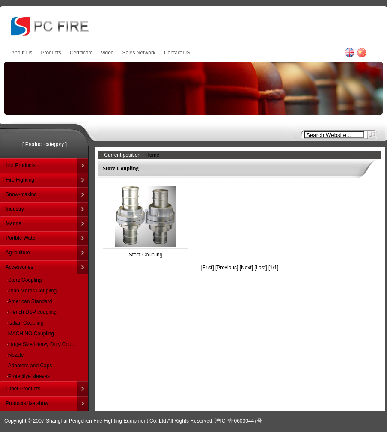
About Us (21, 53)
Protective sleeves (29, 376)
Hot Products (20, 165)
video (107, 53)
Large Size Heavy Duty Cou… (42, 344)
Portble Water (21, 238)
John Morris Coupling (32, 291)
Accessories (19, 267)
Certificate (81, 53)
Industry (15, 209)
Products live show (27, 403)
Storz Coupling (25, 280)
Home (152, 155)
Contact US (177, 53)
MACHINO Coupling (31, 334)
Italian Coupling (26, 323)
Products (51, 53)
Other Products (23, 389)
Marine (13, 223)
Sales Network (138, 53)
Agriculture (18, 253)
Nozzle (16, 355)
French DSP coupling (32, 312)
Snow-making (21, 194)
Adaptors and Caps (30, 366)
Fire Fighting (20, 180)
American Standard (30, 301)
